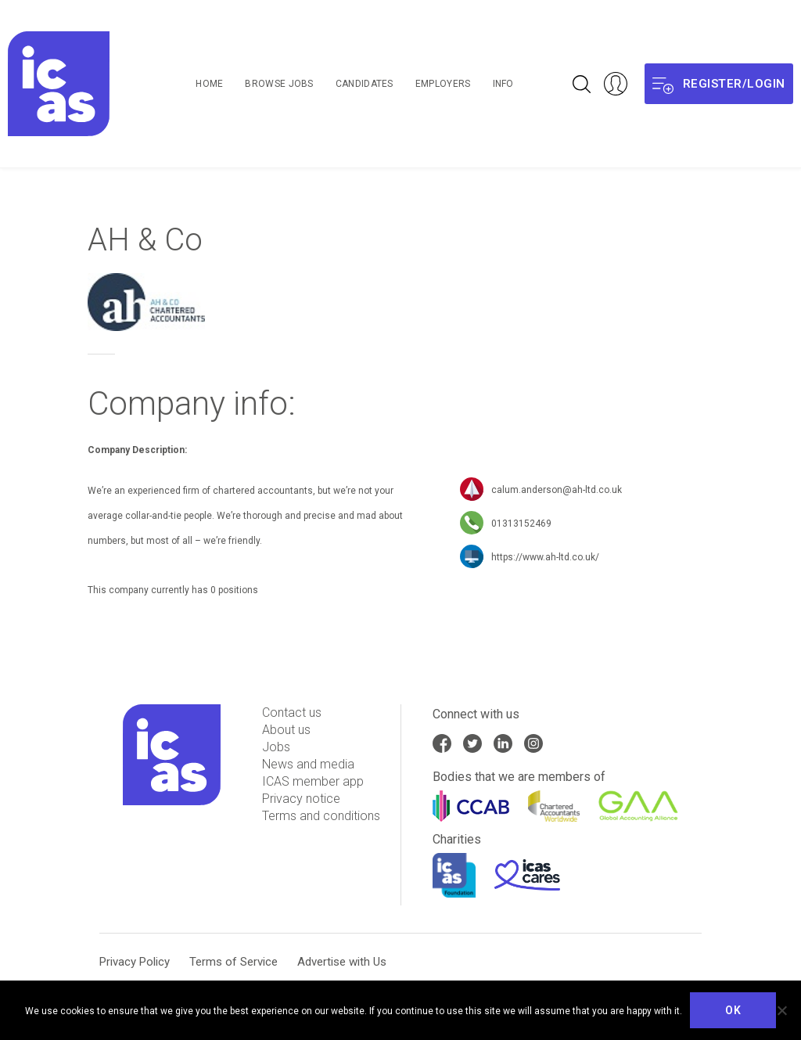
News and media (308, 764)
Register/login (718, 84)
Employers (443, 83)
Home (209, 83)
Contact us (291, 712)
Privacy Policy (134, 962)
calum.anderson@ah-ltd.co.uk (556, 490)
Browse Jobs (279, 83)
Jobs (276, 747)
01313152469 (521, 524)
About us (286, 729)
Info (503, 83)
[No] (781, 1010)
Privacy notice (301, 798)
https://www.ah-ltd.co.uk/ (545, 557)
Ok (733, 1010)
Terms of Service (233, 962)
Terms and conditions (321, 815)
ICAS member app (313, 781)
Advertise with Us (341, 962)
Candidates (364, 83)
